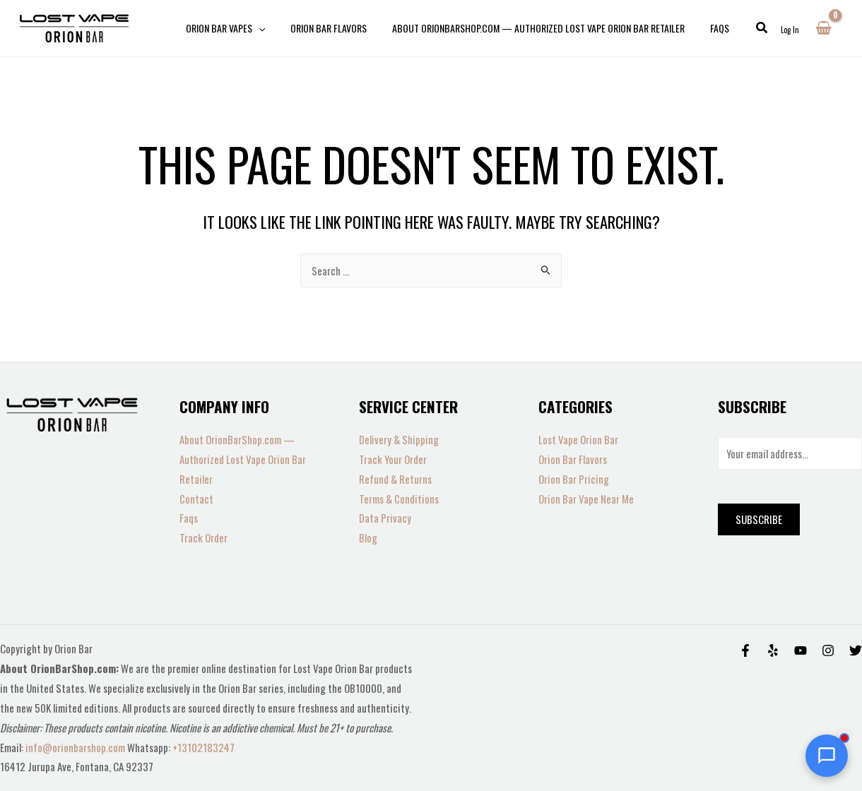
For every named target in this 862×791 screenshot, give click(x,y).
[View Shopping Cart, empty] (823, 28)
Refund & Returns (395, 479)
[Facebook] (745, 650)
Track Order (203, 537)
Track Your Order (393, 459)
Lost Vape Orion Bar (578, 439)
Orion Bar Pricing (573, 479)
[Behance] (800, 650)
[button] (739, 28)
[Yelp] (773, 650)
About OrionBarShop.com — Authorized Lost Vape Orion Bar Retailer (242, 459)
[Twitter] (855, 650)
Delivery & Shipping (399, 439)
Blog (368, 537)
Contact (196, 498)
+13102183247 (203, 747)
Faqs (188, 517)
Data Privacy (385, 517)
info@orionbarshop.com (76, 747)
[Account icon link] (790, 28)
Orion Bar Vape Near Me (586, 498)
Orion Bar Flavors (572, 459)
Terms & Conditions (399, 498)
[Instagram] (828, 650)
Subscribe (759, 519)
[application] (255, 28)
